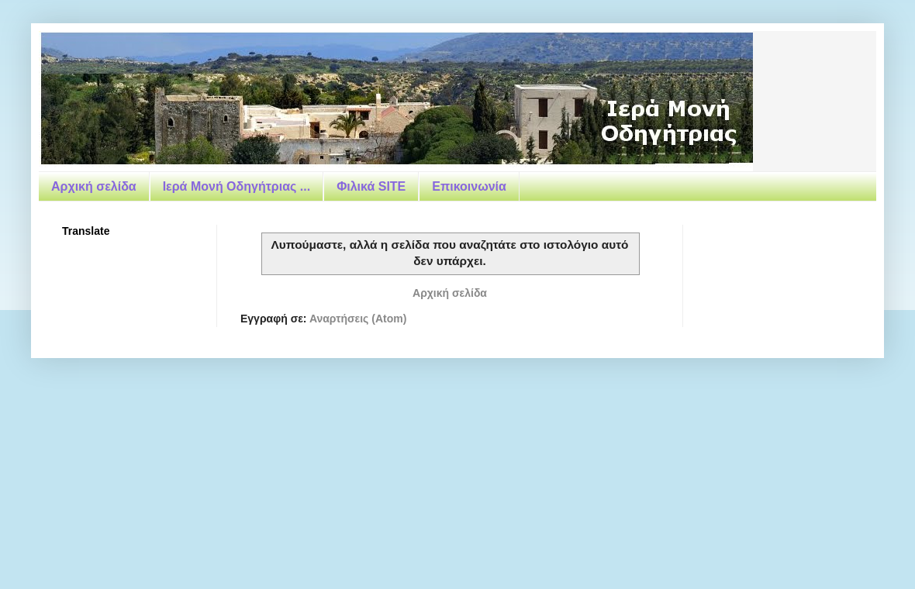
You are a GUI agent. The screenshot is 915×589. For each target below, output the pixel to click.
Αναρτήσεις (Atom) (357, 318)
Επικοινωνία (469, 186)
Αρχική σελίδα (93, 186)
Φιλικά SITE (371, 186)
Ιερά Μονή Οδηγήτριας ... (236, 186)
